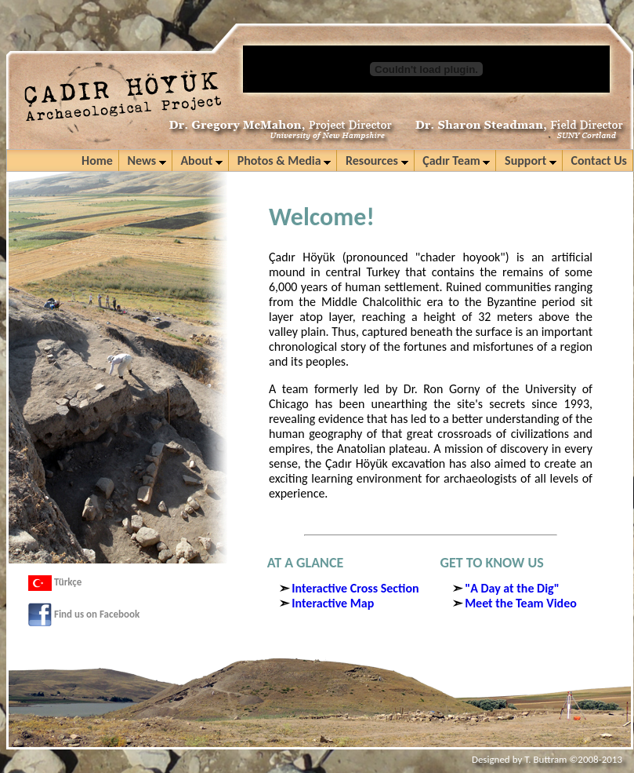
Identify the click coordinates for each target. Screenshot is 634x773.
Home (97, 160)
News (146, 160)
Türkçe (55, 582)
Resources (377, 160)
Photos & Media (284, 160)
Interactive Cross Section (355, 588)
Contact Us (599, 160)
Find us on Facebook (83, 614)
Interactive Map (333, 603)
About (201, 160)
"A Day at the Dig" (512, 588)
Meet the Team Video (521, 603)
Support (530, 160)
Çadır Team (456, 160)
